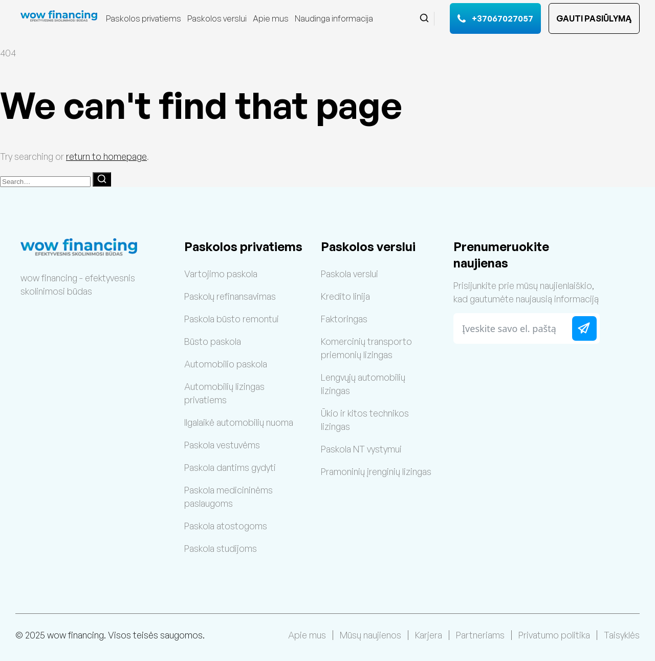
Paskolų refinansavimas (230, 296)
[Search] (102, 179)
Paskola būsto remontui (231, 318)
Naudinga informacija (334, 18)
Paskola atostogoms (225, 525)
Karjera (428, 635)
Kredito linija (345, 296)
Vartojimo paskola (220, 273)
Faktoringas (344, 318)
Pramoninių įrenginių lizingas (376, 471)
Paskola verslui (349, 273)
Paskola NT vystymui (361, 449)
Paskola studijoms (220, 548)
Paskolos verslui (217, 18)
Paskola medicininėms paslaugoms (228, 496)
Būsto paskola (212, 341)
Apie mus (271, 18)
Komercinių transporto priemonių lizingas (366, 348)
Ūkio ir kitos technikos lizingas (365, 419)
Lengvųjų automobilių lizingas (363, 383)
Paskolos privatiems (143, 18)
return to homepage (106, 156)
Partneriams (480, 635)
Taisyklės (622, 635)
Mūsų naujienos (370, 635)
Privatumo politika (554, 635)
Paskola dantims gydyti (230, 467)
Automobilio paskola (225, 363)
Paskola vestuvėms (222, 444)
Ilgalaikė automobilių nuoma (238, 422)
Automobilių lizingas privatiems (224, 393)
